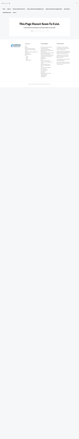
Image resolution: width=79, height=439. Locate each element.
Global (42, 62)
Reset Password (28, 60)
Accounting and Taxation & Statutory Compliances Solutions (46, 47)
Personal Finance (43, 73)
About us (26, 47)
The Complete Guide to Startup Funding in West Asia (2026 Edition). (63, 61)
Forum (26, 55)
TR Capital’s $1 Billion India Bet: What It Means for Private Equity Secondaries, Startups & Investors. (63, 57)
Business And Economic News (30, 48)
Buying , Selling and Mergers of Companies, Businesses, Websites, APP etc (47, 54)
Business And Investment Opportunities (31, 52)
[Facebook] (7, 3)
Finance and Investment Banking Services (30, 50)
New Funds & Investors (44, 72)
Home (26, 46)
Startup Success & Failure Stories (46, 75)
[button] (76, 3)
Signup (27, 58)
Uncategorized (43, 79)
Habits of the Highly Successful (46, 66)
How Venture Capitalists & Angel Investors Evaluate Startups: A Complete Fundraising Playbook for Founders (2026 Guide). (63, 52)
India (41, 69)
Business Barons (43, 51)
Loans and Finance (44, 71)
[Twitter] (2, 3)
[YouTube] (9, 3)
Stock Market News (28, 54)
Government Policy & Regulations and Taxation (47, 64)
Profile (27, 56)
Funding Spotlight (43, 61)
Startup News (27, 53)
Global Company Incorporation (46, 63)
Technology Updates (44, 78)
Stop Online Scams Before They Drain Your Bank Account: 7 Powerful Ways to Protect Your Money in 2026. (63, 64)
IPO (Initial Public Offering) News (46, 70)
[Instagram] (5, 3)
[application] (16, 12)
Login (27, 59)
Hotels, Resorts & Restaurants (45, 67)
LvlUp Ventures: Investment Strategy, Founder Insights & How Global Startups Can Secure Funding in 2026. (63, 48)
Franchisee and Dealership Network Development (46, 59)
